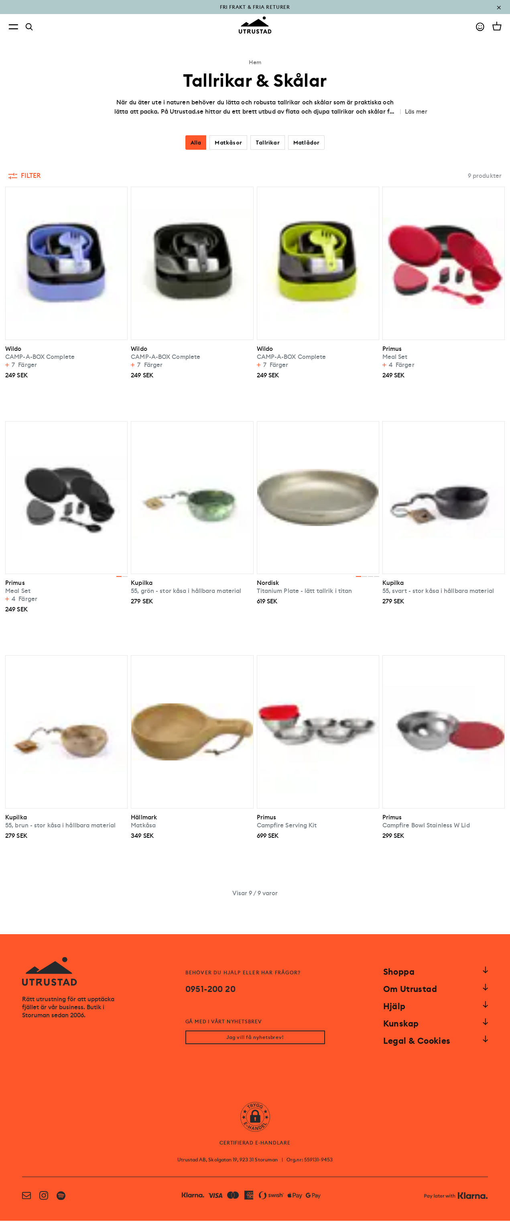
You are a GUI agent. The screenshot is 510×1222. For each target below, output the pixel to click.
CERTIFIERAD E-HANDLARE (255, 1144)
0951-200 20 (210, 989)
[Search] (29, 27)
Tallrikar (268, 142)
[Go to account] (480, 27)
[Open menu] (13, 26)
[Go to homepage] (255, 25)
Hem (255, 62)
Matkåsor (228, 142)
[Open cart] (497, 26)
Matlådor (306, 142)
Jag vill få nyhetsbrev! (254, 1038)
